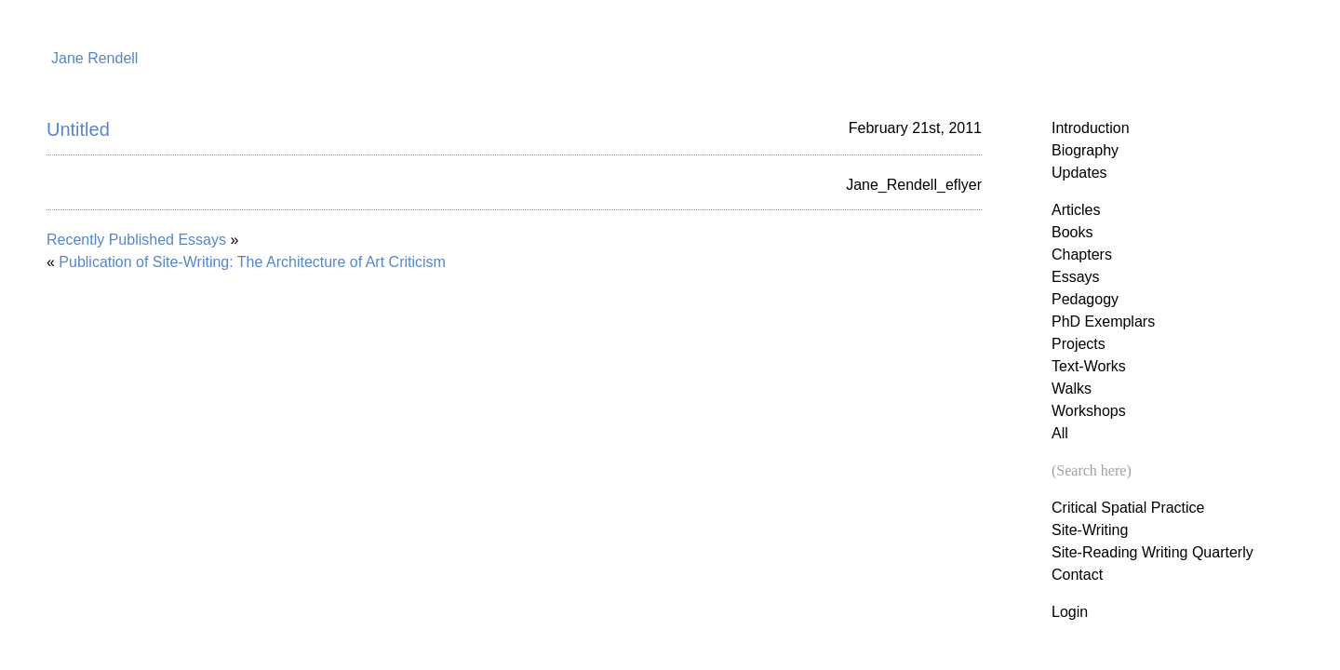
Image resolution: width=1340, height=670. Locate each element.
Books (1072, 232)
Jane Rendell (94, 58)
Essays (1076, 277)
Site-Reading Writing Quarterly (1152, 552)
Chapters (1082, 254)
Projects (1079, 344)
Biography (1085, 150)
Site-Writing (1090, 530)
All (1060, 433)
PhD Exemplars (1103, 321)
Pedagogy (1085, 299)
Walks (1072, 388)
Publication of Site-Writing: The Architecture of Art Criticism (252, 262)
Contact (1077, 575)
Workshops (1089, 411)
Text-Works (1089, 366)
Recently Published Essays (136, 240)
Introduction (1091, 128)
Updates (1079, 173)
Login (1070, 612)
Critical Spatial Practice (1128, 508)
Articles (1076, 210)
